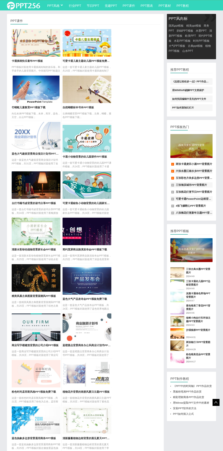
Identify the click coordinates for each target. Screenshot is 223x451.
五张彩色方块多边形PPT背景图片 (195, 177)
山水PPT (187, 50)
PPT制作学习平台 (42, 431)
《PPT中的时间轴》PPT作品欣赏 (192, 385)
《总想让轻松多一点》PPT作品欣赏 (191, 81)
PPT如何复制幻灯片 (183, 107)
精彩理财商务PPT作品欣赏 (188, 397)
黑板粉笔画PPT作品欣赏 (187, 391)
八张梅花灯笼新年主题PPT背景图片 (196, 212)
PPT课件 (129, 5)
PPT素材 (165, 5)
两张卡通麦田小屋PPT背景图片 (194, 163)
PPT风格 (53, 5)
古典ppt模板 (195, 45)
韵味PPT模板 (185, 30)
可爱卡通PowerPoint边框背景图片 (196, 198)
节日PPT (93, 5)
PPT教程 (182, 5)
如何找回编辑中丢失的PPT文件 (189, 99)
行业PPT (75, 5)
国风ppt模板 (176, 25)
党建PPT (111, 5)
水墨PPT (201, 30)
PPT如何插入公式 (183, 413)
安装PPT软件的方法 (184, 408)
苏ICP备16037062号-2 (19, 444)
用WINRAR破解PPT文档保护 (188, 90)
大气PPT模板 (177, 45)
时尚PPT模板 (201, 40)
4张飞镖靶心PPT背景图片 (191, 205)
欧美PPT (190, 35)
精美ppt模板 (193, 25)
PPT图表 (147, 5)
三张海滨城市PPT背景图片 (191, 184)
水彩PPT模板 (182, 40)
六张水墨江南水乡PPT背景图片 (194, 170)
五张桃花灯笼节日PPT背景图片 (194, 191)
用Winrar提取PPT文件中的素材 (191, 402)
